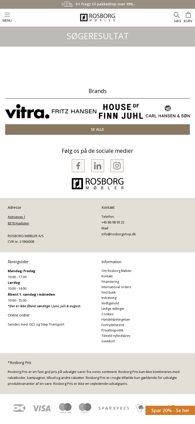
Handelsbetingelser (116, 319)
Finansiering (110, 281)
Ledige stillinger (113, 308)
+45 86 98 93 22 (113, 222)
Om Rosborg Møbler (117, 271)
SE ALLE (97, 129)
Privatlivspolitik (112, 330)
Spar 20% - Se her (170, 410)
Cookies (107, 314)
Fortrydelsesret (113, 325)
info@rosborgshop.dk (119, 234)
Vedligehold (110, 303)
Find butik (109, 292)
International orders (116, 287)
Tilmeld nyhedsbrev (116, 336)
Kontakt (107, 276)
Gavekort (108, 341)
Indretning (109, 298)
